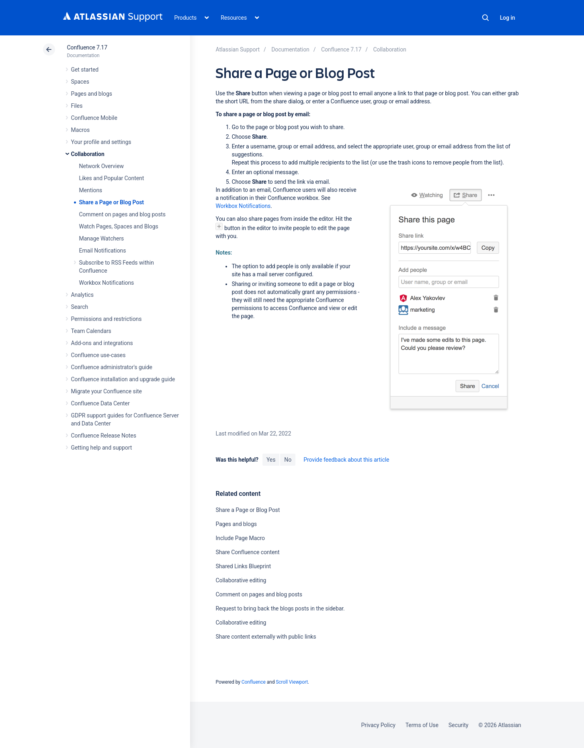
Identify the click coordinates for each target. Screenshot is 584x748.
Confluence (254, 682)
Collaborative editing (240, 580)
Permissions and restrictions (106, 319)
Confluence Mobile (94, 118)
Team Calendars (91, 331)
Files (77, 106)
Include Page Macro (239, 538)
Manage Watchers (101, 238)
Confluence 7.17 (87, 47)
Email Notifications (102, 250)
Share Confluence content (247, 552)
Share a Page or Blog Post (111, 202)
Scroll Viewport (292, 682)
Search (485, 17)
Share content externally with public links (265, 636)
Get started (85, 69)
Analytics (82, 295)
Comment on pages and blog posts (122, 214)
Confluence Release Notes (103, 435)
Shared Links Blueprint (243, 566)
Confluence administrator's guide (111, 367)
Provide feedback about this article (346, 459)
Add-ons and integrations (102, 343)
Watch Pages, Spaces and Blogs (118, 226)
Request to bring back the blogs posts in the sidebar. (279, 608)
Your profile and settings (101, 142)
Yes (270, 459)
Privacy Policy (378, 725)
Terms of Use (422, 725)
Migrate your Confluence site (106, 391)
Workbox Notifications (106, 282)
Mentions (90, 190)
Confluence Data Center (100, 403)
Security (459, 725)
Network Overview (101, 166)
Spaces (80, 81)
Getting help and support (101, 447)
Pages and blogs (91, 93)
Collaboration (88, 154)
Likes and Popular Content (111, 178)
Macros (80, 130)
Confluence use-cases (98, 355)
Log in (507, 17)
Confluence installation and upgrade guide (123, 379)
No (287, 459)
